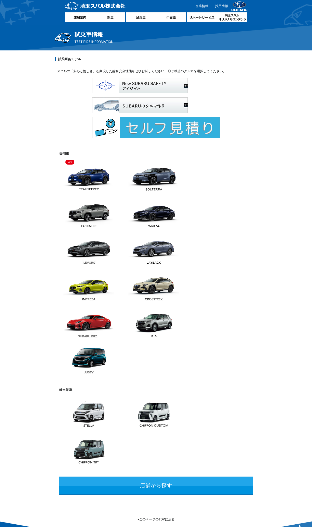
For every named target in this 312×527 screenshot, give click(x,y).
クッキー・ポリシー (157, 463)
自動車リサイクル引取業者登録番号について (137, 472)
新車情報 (74, 455)
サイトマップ (66, 472)
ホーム (61, 455)
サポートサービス (133, 455)
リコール (96, 472)
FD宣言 (227, 472)
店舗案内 (154, 455)
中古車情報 (91, 455)
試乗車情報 (110, 455)
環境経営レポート (99, 463)
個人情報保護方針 (128, 463)
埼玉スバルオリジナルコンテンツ (187, 455)
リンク (82, 472)
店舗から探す (156, 320)
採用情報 (220, 7)
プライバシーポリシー (188, 472)
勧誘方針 (213, 472)
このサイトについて (188, 463)
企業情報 (200, 7)
